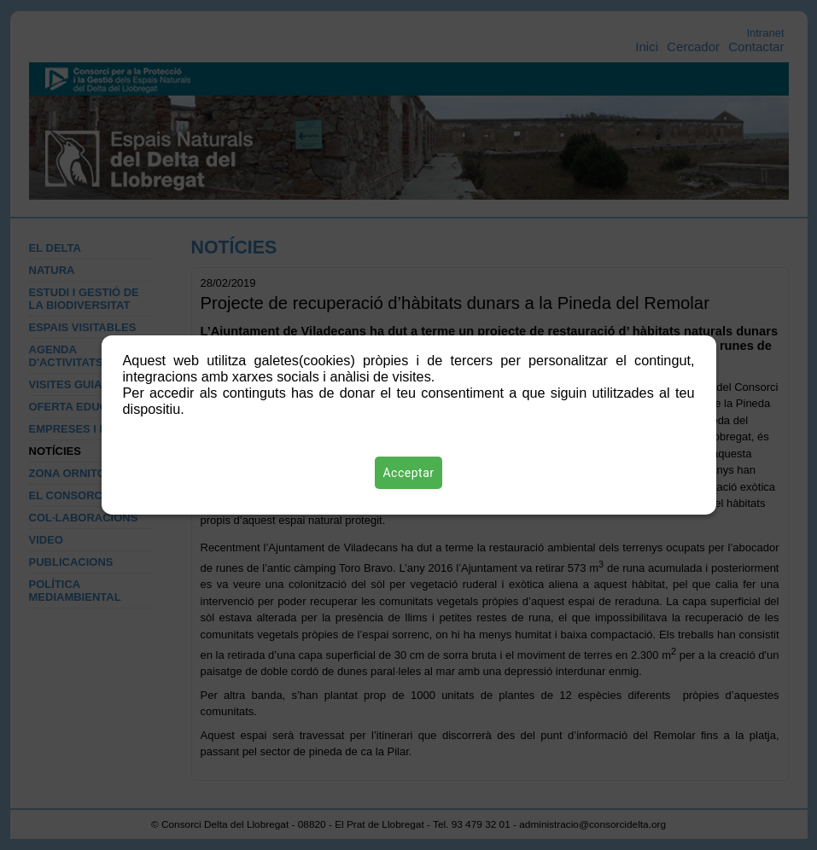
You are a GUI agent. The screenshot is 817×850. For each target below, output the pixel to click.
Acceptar (408, 472)
